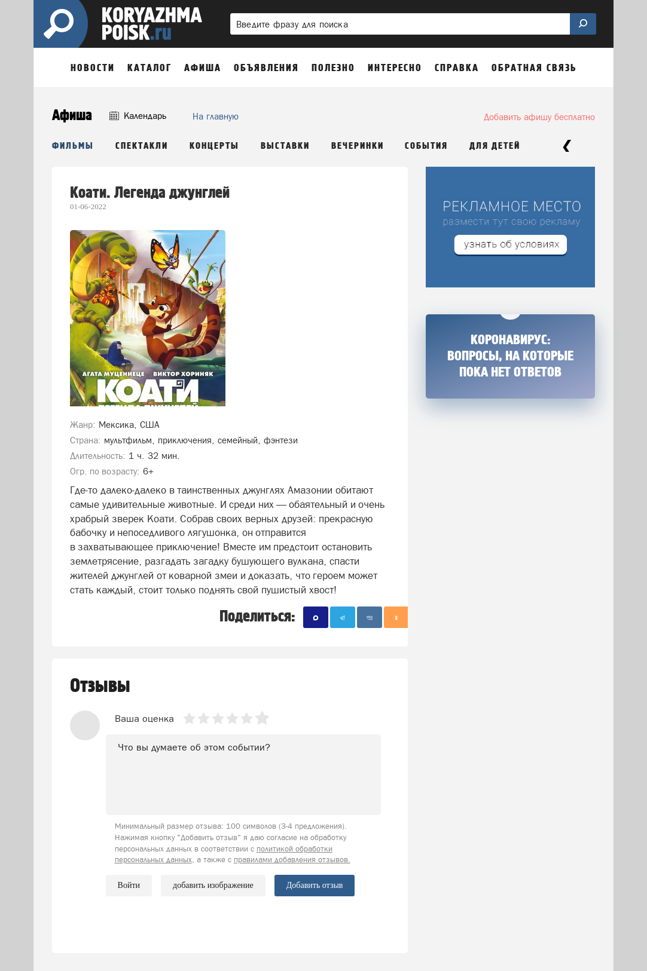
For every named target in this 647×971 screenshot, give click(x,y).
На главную (216, 116)
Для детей (494, 146)
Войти (129, 885)
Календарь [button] (137, 116)
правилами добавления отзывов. (292, 859)
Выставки (285, 146)
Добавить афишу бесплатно (539, 117)
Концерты (214, 146)
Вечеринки (357, 146)
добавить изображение (213, 885)
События (426, 146)
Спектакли (141, 146)
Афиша (72, 115)
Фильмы (73, 146)
